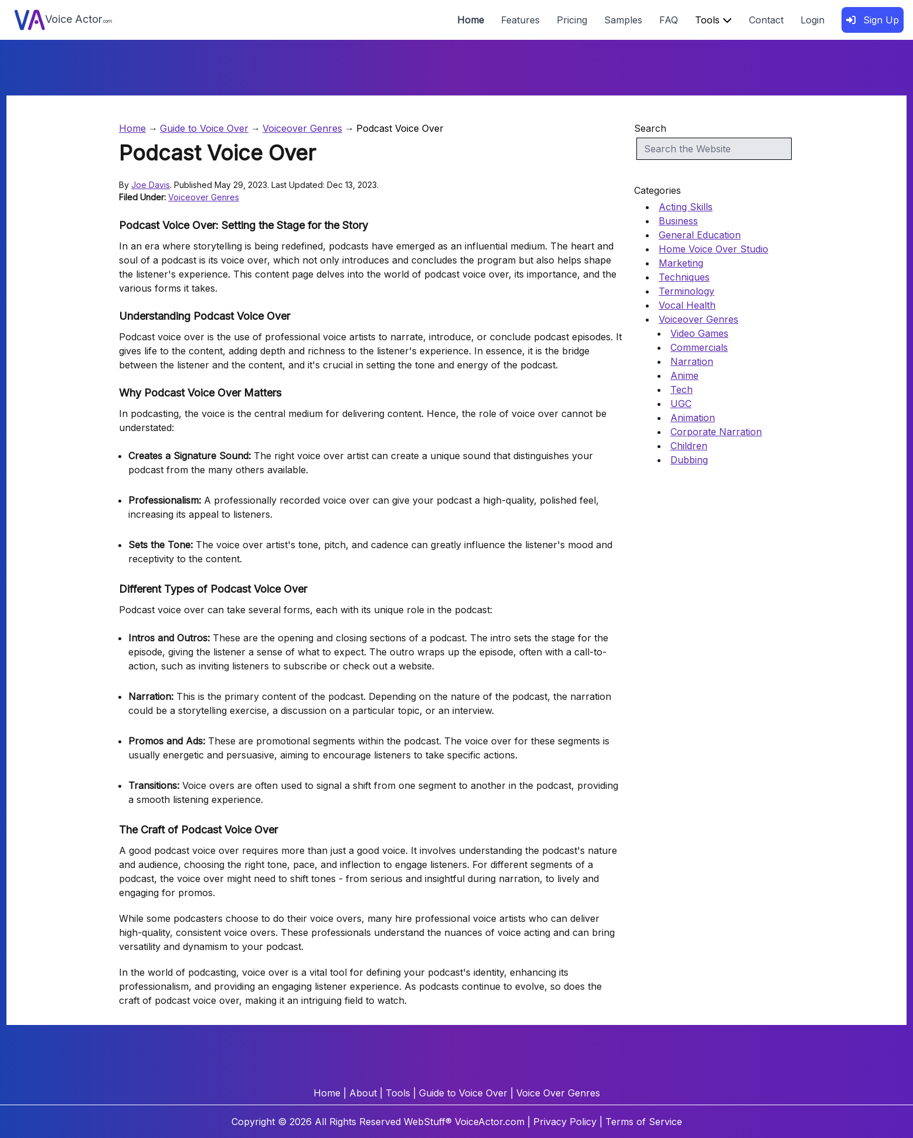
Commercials (699, 347)
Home (470, 20)
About (363, 1093)
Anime (684, 375)
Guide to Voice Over (204, 128)
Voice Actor (63, 19)
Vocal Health (687, 305)
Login (812, 20)
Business (678, 221)
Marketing (681, 263)
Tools (713, 20)
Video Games (699, 333)
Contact (766, 20)
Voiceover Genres (302, 128)
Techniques (684, 277)
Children (688, 446)
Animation (692, 417)
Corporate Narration (716, 432)
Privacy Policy (565, 1121)
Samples (623, 20)
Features (520, 20)
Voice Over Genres (558, 1093)
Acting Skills (686, 207)
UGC (680, 403)
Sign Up (872, 20)
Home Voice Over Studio (713, 249)
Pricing (572, 20)
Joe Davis (150, 185)
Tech (681, 389)
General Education (700, 235)
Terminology (686, 291)
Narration (691, 361)
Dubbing (689, 460)
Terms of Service (643, 1121)
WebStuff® (428, 1121)
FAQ (668, 20)
